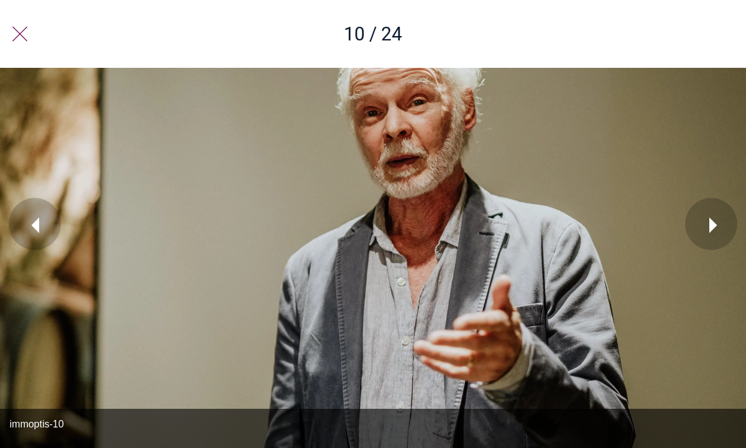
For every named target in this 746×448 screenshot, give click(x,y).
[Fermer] (19, 34)
